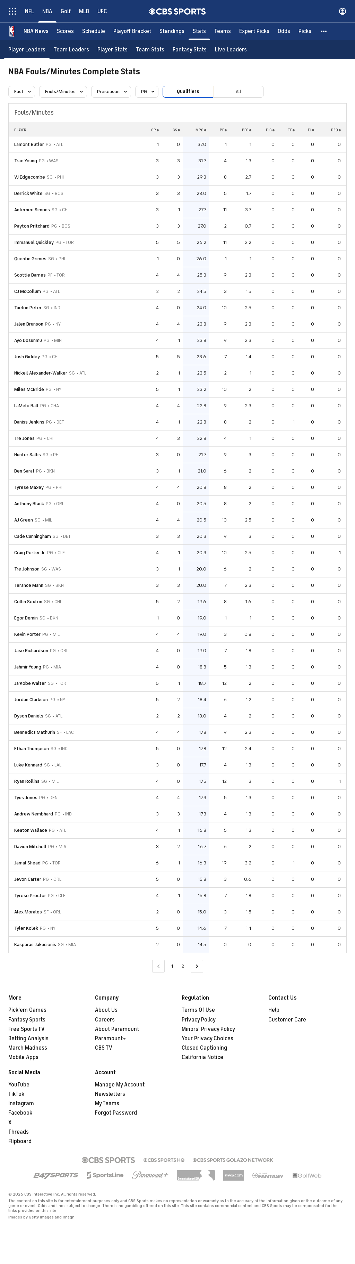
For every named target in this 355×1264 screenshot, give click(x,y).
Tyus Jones (25, 798)
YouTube (18, 1084)
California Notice (202, 1057)
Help (273, 1010)
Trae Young (25, 161)
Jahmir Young (27, 667)
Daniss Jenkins (29, 422)
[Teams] (222, 31)
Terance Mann (28, 585)
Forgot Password (116, 1112)
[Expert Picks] (254, 31)
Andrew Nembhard (33, 814)
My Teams (107, 1103)
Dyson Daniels (28, 716)
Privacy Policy (199, 1019)
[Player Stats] (112, 49)
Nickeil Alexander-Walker (40, 373)
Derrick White (28, 193)
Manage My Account (120, 1084)
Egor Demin (26, 618)
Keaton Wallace (30, 830)
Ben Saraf (24, 471)
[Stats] (199, 31)
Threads (18, 1131)
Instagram (21, 1103)
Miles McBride (29, 389)
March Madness (27, 1047)
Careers (105, 1019)
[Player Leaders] (27, 49)
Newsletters (110, 1094)
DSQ (336, 130)
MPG (201, 130)
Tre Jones (24, 438)
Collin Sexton (28, 602)
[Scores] (65, 31)
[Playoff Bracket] (132, 31)
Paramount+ (110, 1038)
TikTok (16, 1094)
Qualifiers (188, 92)
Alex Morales (28, 912)
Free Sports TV (26, 1029)
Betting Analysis (28, 1038)
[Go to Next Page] (197, 966)
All (238, 92)
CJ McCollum (27, 291)
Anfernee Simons (32, 210)
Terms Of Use (198, 1010)
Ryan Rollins (27, 781)
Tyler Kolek (26, 928)
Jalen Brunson (28, 324)
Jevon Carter (27, 879)
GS (176, 130)
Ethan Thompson (31, 749)
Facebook (20, 1112)
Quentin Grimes (30, 259)
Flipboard (20, 1141)
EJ (311, 130)
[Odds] (284, 31)
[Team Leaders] (71, 49)
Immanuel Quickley (34, 242)
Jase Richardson (31, 651)
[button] (324, 31)
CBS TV (103, 1047)
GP (155, 130)
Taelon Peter (28, 308)
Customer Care (287, 1019)
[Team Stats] (150, 49)
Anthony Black (29, 504)
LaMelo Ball (26, 406)
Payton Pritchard (32, 226)
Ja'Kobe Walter (30, 683)
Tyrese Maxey (29, 487)
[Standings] (172, 31)
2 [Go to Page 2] (182, 966)
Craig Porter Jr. (29, 553)
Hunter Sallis (27, 455)
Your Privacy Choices (207, 1038)
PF (223, 130)
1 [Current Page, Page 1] (172, 966)
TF (291, 130)
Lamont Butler (29, 144)
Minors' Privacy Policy (208, 1029)
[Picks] (304, 31)
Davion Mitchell (30, 846)
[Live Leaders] (231, 49)
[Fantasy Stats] (189, 49)
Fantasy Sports (26, 1019)
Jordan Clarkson (31, 700)
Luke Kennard (28, 765)
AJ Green (23, 520)
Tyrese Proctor (30, 895)
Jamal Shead (27, 863)
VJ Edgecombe (29, 177)
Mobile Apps (23, 1057)
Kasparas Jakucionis (35, 944)
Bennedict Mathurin (34, 732)
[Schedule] (93, 31)
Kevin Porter (27, 634)
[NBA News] (36, 31)
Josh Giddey (27, 357)
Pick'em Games (27, 1010)
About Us (106, 1010)
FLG (270, 130)
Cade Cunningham (32, 536)
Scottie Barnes (30, 275)
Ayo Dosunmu (28, 340)
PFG (246, 130)
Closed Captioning (204, 1047)
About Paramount (117, 1029)
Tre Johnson (27, 569)
